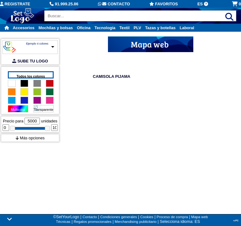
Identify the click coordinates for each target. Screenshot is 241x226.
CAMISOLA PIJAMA (112, 76)
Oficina (83, 27)
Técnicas (63, 221)
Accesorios (24, 27)
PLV (137, 27)
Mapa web (199, 217)
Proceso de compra (172, 217)
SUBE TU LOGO (30, 61)
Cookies (146, 217)
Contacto (114, 4)
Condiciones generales (118, 217)
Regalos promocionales (92, 221)
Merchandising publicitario (136, 221)
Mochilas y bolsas (56, 27)
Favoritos (163, 4)
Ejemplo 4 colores (37, 43)
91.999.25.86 (64, 4)
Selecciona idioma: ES (180, 221)
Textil (125, 27)
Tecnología (104, 27)
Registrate (15, 4)
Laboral (186, 27)
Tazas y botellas (160, 27)
